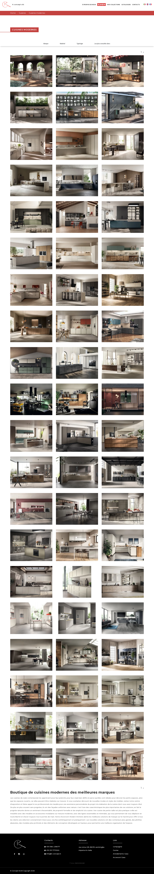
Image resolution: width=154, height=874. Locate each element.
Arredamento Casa (120, 854)
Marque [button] (45, 44)
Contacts (136, 4)
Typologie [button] (80, 44)
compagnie (117, 847)
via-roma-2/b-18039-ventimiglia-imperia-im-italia (92, 848)
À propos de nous (89, 4)
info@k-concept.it (53, 854)
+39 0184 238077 (53, 847)
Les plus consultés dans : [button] (102, 44)
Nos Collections (113, 4)
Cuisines (22, 13)
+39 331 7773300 (52, 850)
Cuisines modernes (37, 13)
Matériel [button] (62, 44)
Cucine (115, 850)
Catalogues (126, 4)
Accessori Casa (119, 857)
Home (13, 13)
